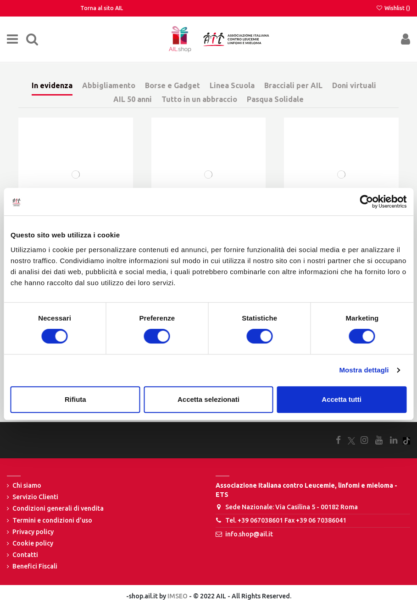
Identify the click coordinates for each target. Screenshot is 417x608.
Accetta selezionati (208, 399)
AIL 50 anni (132, 99)
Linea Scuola (232, 85)
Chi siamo (26, 485)
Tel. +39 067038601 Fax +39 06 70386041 (285, 520)
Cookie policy (32, 543)
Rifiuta (75, 399)
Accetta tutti (341, 399)
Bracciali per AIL (293, 85)
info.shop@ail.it (249, 534)
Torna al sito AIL (101, 8)
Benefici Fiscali (34, 566)
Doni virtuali (354, 85)
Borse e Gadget (172, 85)
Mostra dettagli (364, 370)
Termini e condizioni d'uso (52, 520)
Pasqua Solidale (275, 99)
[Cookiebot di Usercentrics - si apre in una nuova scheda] (366, 201)
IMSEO (177, 596)
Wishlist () (393, 8)
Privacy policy (33, 531)
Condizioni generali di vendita (58, 508)
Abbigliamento (108, 85)
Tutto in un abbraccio (199, 99)
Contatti (25, 554)
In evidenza (52, 85)
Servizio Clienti (35, 497)
